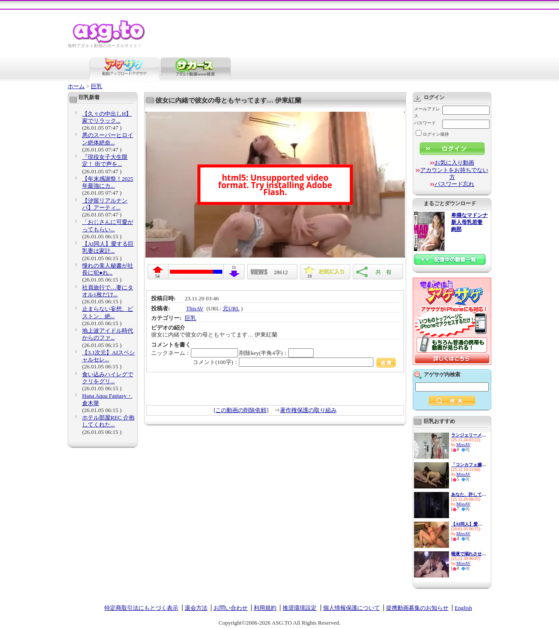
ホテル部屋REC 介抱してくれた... (108, 421)
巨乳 (96, 86)
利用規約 (265, 608)
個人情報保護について (351, 608)
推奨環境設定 (300, 608)
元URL (231, 308)
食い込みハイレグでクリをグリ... (107, 378)
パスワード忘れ (454, 184)
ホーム (76, 86)
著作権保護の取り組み (308, 410)
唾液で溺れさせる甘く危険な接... (468, 553)
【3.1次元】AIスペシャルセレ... (108, 356)
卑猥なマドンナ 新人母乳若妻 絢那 (469, 222)
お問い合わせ (231, 608)
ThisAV (195, 308)
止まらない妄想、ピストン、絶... (107, 312)
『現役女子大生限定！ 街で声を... (105, 160)
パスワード (425, 122)
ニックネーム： (194, 353)
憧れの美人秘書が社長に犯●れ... (107, 269)
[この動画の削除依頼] (241, 410)
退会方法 (196, 608)
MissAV (463, 444)
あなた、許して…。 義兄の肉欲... (468, 494)
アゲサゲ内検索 (442, 374)
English (463, 608)
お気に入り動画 (454, 162)
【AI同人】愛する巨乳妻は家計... (108, 247)
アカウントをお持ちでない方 (454, 173)
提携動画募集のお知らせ (417, 608)
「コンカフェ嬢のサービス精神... (468, 464)
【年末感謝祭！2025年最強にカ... (107, 182)
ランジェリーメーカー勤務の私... (468, 435)
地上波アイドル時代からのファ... (107, 334)
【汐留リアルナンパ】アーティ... (105, 204)
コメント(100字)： (294, 362)
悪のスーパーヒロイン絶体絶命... (107, 138)
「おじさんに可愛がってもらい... (107, 225)
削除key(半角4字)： (276, 353)
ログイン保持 (432, 134)
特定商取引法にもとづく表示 (141, 608)
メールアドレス (427, 112)
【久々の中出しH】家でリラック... (106, 117)
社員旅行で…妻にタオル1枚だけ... (107, 291)
